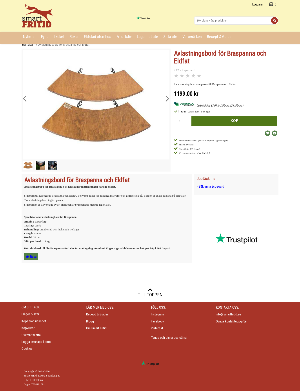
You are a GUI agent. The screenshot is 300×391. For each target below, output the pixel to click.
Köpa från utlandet (34, 321)
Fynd (45, 36)
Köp (234, 120)
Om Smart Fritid (96, 328)
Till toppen (150, 292)
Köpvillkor (28, 328)
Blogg (90, 321)
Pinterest (157, 328)
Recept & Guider (220, 36)
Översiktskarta (31, 335)
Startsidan (28, 44)
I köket (59, 36)
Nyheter (29, 36)
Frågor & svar (30, 314)
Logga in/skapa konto (36, 342)
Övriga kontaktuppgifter (231, 321)
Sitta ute (170, 36)
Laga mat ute (147, 36)
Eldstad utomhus (97, 36)
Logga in (257, 4)
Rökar (74, 36)
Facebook (157, 321)
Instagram (157, 314)
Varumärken (192, 36)
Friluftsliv (124, 36)
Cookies (27, 349)
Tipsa (31, 256)
